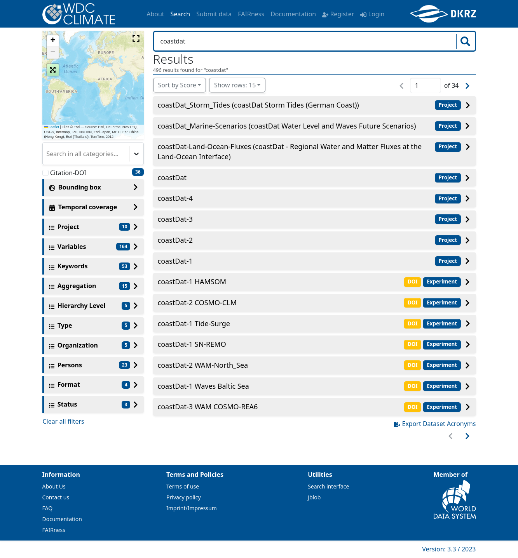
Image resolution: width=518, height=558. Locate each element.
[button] (53, 41)
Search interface (328, 486)
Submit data (214, 14)
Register (338, 14)
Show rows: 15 (235, 85)
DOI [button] (413, 281)
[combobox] (47, 153)
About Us (54, 486)
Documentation (293, 14)
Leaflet (51, 127)
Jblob (314, 497)
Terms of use (182, 486)
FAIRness (251, 14)
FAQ (47, 508)
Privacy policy (183, 497)
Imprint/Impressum (191, 508)
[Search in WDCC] (306, 41)
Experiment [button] (442, 281)
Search (180, 14)
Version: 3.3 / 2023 (449, 549)
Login (372, 14)
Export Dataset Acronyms (435, 423)
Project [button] (448, 104)
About (155, 14)
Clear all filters (63, 421)
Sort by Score (177, 85)
